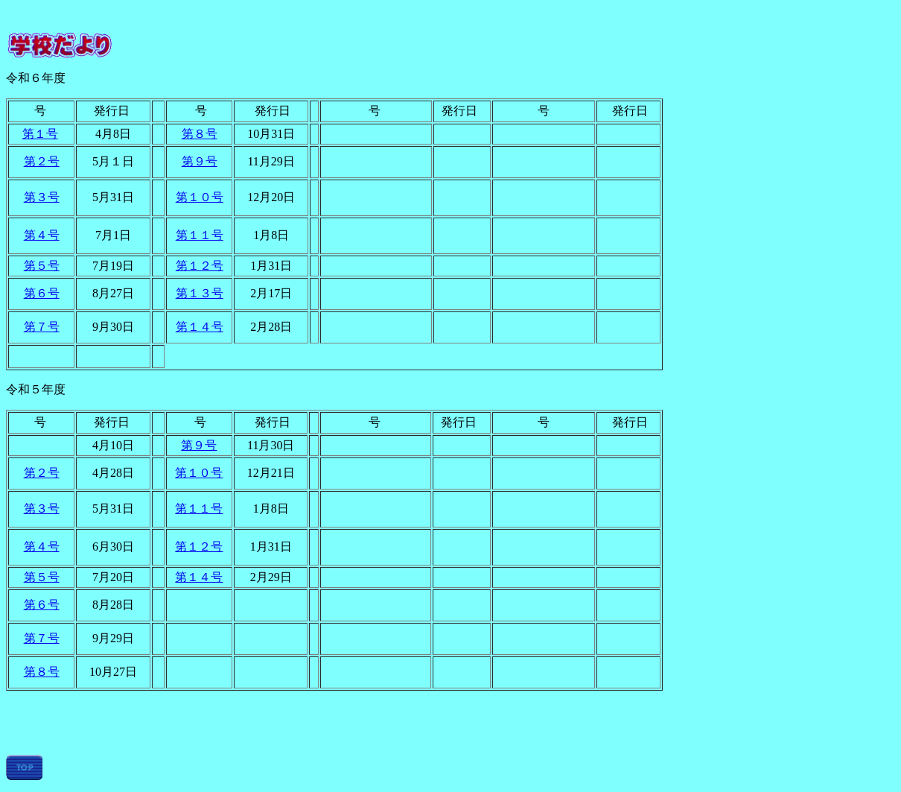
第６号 (42, 293)
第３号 (42, 197)
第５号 (42, 265)
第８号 (199, 133)
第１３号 (199, 293)
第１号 (40, 133)
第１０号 (199, 197)
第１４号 (199, 326)
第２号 (42, 161)
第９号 (199, 161)
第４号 (42, 235)
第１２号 (199, 265)
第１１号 (199, 235)
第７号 (42, 326)
